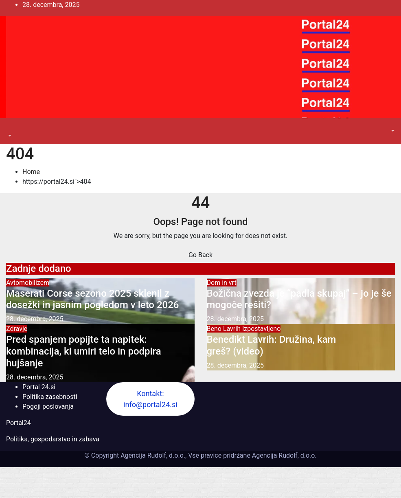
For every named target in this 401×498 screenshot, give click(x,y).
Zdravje (16, 329)
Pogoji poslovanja (48, 406)
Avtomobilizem (27, 282)
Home (31, 172)
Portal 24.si (38, 387)
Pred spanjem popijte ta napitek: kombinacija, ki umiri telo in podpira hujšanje (83, 351)
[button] (9, 136)
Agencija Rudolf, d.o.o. (283, 455)
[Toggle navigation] (12, 128)
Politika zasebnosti (49, 397)
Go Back (200, 255)
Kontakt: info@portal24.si (150, 399)
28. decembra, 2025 (34, 319)
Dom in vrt (222, 282)
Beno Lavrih (224, 329)
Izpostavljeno (261, 329)
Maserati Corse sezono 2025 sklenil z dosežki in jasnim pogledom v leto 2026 (92, 299)
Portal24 (18, 423)
